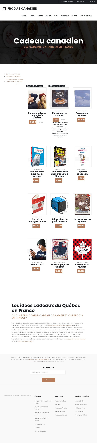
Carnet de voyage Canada (37, 220)
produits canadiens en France (38, 359)
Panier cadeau (60, 411)
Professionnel (81, 2)
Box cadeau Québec (82, 114)
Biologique (65, 16)
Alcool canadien (60, 401)
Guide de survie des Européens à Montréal (59, 174)
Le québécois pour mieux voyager (37, 174)
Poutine (40, 16)
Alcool (32, 16)
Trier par (7, 131)
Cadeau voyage (40, 424)
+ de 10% (9, 115)
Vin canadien (79, 411)
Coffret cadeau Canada (14, 82)
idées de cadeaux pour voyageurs (60, 325)
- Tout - (9, 111)
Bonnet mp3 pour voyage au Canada (37, 115)
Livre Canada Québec (13, 77)
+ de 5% (8, 113)
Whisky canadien (81, 415)
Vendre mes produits (67, 2)
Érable (56, 16)
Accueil (24, 16)
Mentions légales (40, 431)
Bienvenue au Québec (82, 265)
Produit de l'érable (61, 408)
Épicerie (48, 16)
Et (11, 96)
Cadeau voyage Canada (14, 79)
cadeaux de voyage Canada (75, 339)
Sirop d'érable (79, 401)
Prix (5, 92)
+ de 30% (9, 120)
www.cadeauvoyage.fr (26, 341)
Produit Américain (86, 16)
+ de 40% (9, 122)
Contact (92, 2)
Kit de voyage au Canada (60, 265)
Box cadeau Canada (13, 74)
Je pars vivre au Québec (82, 220)
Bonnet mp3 (37, 264)
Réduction (8, 107)
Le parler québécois (82, 172)
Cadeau (74, 16)
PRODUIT (20, 8)
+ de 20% (9, 117)
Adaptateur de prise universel (60, 220)
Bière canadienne (81, 404)
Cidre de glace (80, 408)
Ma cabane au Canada (59, 114)
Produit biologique (61, 415)
